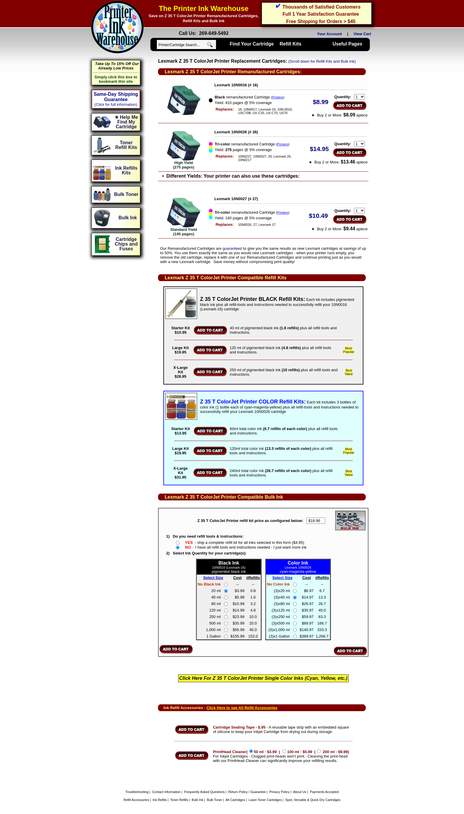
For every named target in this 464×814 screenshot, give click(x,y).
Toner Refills (179, 800)
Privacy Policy (279, 792)
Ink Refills (160, 800)
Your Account (329, 34)
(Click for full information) (116, 104)
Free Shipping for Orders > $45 (320, 21)
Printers (277, 97)
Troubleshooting (136, 792)
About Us (299, 792)
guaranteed (232, 248)
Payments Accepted (324, 792)
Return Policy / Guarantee (247, 792)
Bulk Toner (214, 800)
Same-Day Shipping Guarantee (116, 97)
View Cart (363, 34)
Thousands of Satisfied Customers (321, 6)
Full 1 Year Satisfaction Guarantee (321, 14)
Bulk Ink (197, 800)
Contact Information (166, 792)
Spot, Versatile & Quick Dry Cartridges (312, 800)
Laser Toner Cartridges (265, 800)
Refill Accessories (136, 800)
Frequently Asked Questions (204, 792)
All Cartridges (235, 800)
